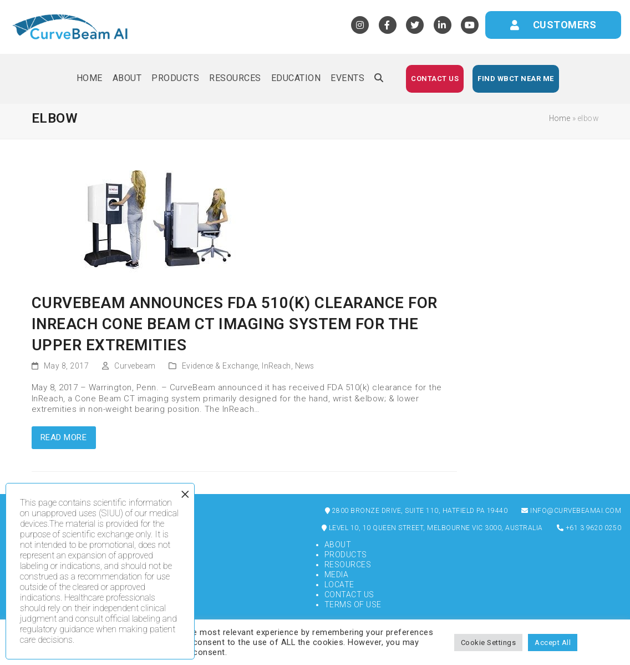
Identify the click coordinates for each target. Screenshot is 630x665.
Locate (339, 584)
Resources (348, 564)
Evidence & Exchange (220, 365)
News (304, 365)
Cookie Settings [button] (488, 642)
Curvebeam (135, 365)
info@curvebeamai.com (571, 511)
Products (345, 554)
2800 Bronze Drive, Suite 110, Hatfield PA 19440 (416, 511)
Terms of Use (353, 604)
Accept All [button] (553, 642)
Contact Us (349, 594)
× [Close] (185, 494)
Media (336, 574)
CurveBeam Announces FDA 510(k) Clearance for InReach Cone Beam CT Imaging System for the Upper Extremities (235, 324)
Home (559, 118)
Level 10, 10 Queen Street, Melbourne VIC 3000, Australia (432, 528)
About (338, 544)
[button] (378, 79)
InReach (276, 365)
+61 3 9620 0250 (589, 528)
